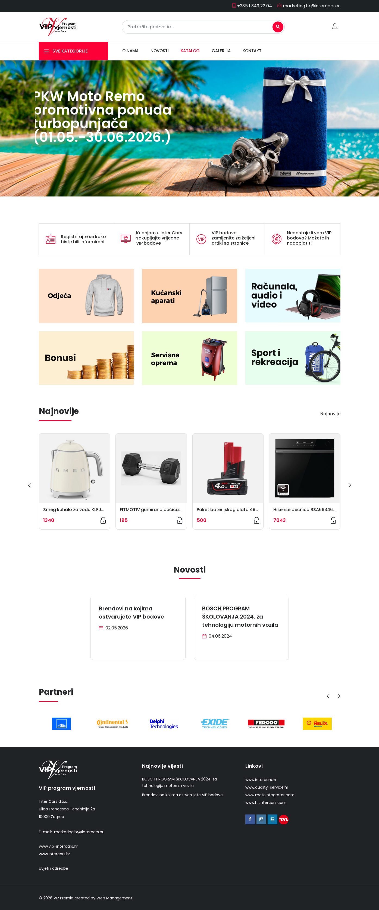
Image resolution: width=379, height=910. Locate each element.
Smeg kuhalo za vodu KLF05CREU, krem (86, 509)
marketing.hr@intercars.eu (308, 6)
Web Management (114, 898)
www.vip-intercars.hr (58, 846)
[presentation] (29, 485)
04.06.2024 (217, 636)
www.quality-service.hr (266, 787)
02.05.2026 (113, 628)
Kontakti (252, 51)
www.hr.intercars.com (265, 802)
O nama (130, 51)
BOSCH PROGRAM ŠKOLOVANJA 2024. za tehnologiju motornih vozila (240, 617)
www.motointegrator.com (270, 795)
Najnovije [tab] (330, 414)
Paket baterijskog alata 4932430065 (237, 509)
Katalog (190, 51)
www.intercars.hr (54, 854)
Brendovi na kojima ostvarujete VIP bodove (182, 795)
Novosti (160, 51)
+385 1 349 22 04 (252, 6)
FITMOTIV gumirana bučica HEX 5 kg (159, 509)
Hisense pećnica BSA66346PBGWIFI (311, 509)
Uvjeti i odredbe (53, 868)
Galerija (221, 51)
